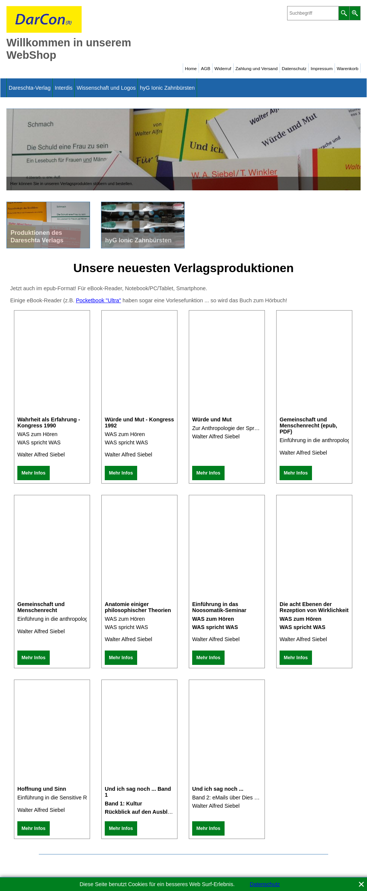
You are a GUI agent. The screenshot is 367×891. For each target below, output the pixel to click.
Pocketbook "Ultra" (98, 300)
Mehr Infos (33, 473)
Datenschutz (265, 884)
